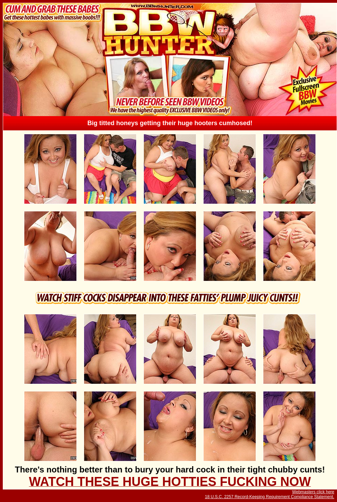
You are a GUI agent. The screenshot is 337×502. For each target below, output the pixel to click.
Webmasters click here (313, 491)
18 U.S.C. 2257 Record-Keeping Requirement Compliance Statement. (269, 496)
